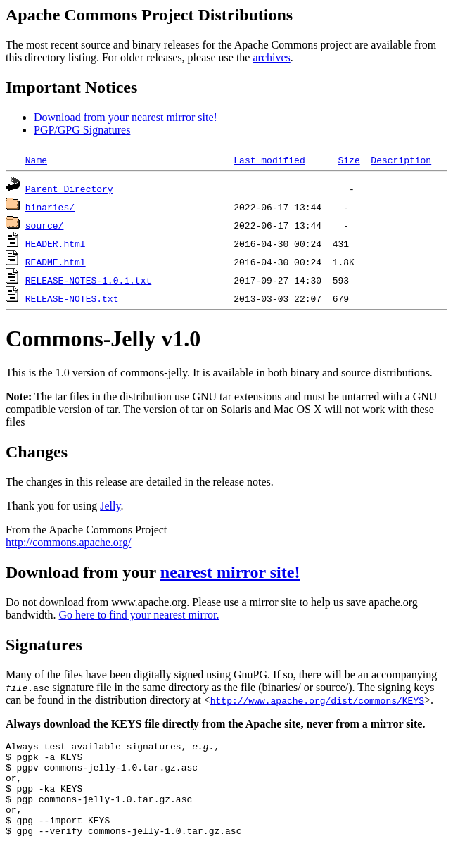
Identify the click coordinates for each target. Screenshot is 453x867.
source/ (44, 225)
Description (401, 159)
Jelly (110, 506)
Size (348, 159)
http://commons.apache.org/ (68, 542)
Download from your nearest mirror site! (125, 117)
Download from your (83, 572)
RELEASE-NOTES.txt (72, 298)
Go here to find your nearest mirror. (139, 615)
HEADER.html (55, 243)
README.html (55, 261)
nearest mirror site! (230, 572)
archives (271, 57)
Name (36, 159)
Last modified (269, 159)
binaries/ (50, 207)
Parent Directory (69, 188)
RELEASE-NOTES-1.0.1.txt (88, 280)
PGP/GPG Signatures (82, 130)
